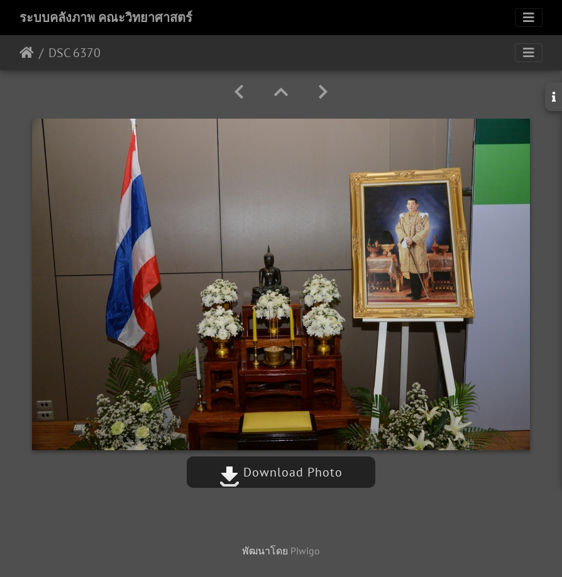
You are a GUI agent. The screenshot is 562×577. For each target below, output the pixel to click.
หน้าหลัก (26, 52)
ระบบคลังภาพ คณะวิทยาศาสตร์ (105, 17)
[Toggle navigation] (529, 17)
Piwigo (305, 550)
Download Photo (281, 472)
